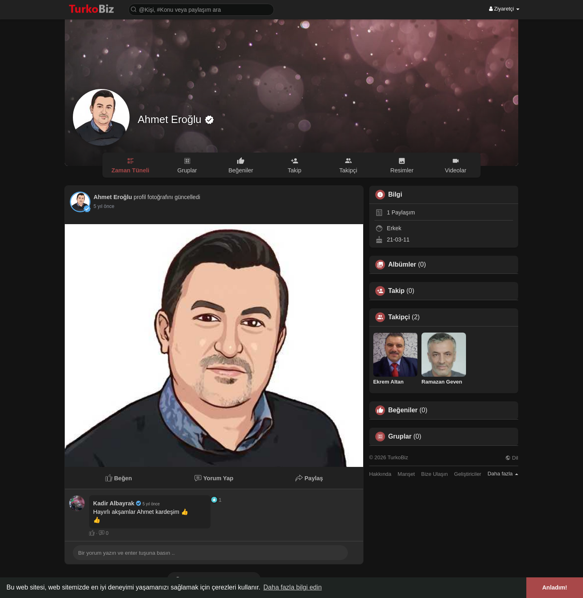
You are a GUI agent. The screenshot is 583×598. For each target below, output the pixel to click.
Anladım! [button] (554, 587)
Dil (511, 457)
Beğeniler (403, 410)
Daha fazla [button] (502, 474)
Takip (396, 291)
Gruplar (400, 436)
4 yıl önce (104, 206)
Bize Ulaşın (434, 474)
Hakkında (380, 474)
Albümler (402, 264)
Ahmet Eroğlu (171, 119)
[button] (201, 9)
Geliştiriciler (467, 474)
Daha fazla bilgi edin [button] (293, 587)
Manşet (406, 474)
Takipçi (399, 317)
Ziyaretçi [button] (504, 9)
